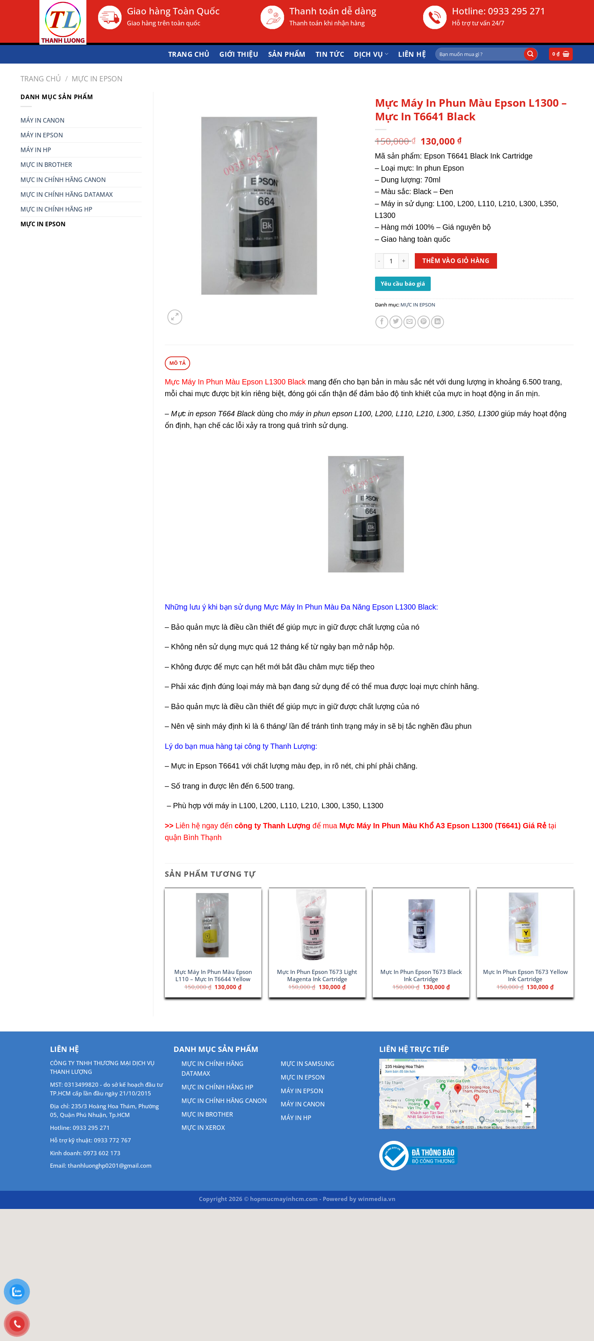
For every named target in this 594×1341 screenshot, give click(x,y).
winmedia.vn (376, 1199)
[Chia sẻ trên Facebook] (381, 322)
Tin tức (330, 54)
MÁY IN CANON (42, 120)
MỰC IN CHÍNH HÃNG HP (56, 209)
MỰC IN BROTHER (46, 164)
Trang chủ (188, 54)
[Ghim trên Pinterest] (423, 322)
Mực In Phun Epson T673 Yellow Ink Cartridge (525, 975)
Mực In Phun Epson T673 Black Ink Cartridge (421, 975)
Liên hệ (412, 54)
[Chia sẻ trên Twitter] (395, 322)
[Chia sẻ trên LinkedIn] (437, 322)
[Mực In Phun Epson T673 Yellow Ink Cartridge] (525, 926)
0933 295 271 (517, 11)
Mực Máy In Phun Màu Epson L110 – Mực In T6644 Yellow (213, 975)
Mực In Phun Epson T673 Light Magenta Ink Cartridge (317, 975)
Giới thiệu (238, 54)
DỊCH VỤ (371, 54)
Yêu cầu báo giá (403, 283)
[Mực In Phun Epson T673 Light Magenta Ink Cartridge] (317, 926)
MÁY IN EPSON (41, 135)
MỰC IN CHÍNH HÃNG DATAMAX (66, 194)
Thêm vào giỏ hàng (455, 261)
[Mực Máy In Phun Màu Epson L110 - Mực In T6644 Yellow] (213, 926)
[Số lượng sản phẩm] (391, 261)
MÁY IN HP (35, 150)
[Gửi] (530, 54)
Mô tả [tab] (177, 362)
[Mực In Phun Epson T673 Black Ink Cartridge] (421, 926)
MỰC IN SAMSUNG (308, 1063)
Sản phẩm (287, 54)
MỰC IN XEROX (203, 1127)
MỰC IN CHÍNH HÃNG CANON (63, 180)
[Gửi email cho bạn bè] (409, 322)
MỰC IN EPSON (97, 78)
